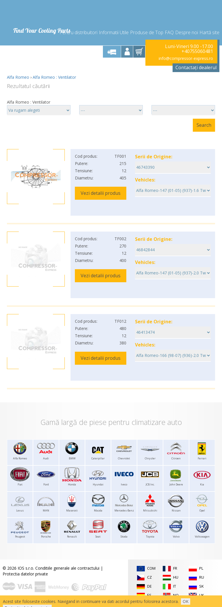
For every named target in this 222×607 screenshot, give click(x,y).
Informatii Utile (114, 32)
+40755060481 (197, 51)
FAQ (169, 32)
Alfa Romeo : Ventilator (54, 77)
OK (185, 601)
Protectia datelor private (25, 574)
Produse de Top (146, 32)
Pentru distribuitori (78, 32)
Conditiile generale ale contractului (67, 568)
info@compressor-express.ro (186, 58)
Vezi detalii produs (101, 193)
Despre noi (186, 32)
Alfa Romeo (18, 77)
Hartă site (209, 32)
